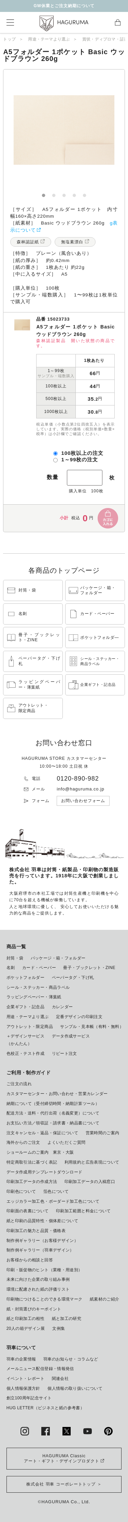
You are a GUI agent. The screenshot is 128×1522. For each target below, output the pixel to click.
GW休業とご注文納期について (63, 5)
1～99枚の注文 (79, 459)
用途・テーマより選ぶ (49, 39)
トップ (9, 39)
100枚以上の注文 (82, 453)
